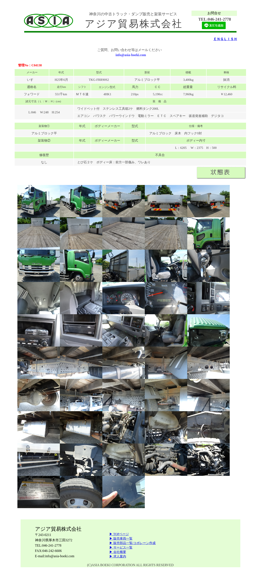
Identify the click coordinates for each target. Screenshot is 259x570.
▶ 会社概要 (117, 552)
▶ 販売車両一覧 (120, 538)
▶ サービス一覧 (120, 547)
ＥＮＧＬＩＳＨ (225, 39)
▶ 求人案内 (117, 556)
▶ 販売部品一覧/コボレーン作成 (132, 543)
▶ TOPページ (119, 534)
